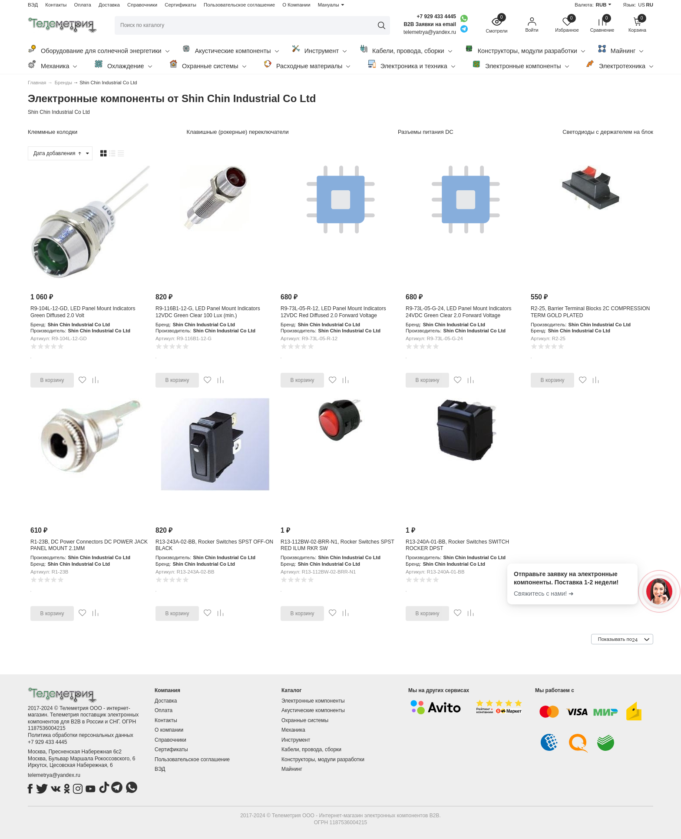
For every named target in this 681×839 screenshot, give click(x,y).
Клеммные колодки (52, 132)
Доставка (109, 4)
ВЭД (33, 4)
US (641, 4)
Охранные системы (207, 65)
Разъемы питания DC (425, 132)
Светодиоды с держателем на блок (607, 132)
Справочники (142, 4)
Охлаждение (123, 65)
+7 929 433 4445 (436, 16)
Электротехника (619, 65)
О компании (169, 730)
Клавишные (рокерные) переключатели (238, 132)
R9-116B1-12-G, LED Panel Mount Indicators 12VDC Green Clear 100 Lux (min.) (207, 311)
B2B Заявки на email (429, 24)
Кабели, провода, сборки (405, 49)
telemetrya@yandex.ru (54, 775)
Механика (52, 65)
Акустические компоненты (230, 49)
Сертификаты (180, 4)
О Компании (296, 4)
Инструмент (319, 49)
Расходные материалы (306, 65)
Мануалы (328, 4)
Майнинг (620, 49)
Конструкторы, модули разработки (525, 49)
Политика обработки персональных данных (80, 735)
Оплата (82, 4)
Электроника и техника (411, 65)
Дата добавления (57, 153)
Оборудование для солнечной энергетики (98, 49)
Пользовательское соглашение (239, 4)
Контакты (55, 4)
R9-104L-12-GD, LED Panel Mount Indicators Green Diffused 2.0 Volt (82, 311)
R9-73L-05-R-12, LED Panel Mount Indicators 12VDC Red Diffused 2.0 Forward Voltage (333, 311)
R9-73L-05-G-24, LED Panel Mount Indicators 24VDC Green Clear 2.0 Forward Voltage (458, 311)
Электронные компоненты (520, 65)
